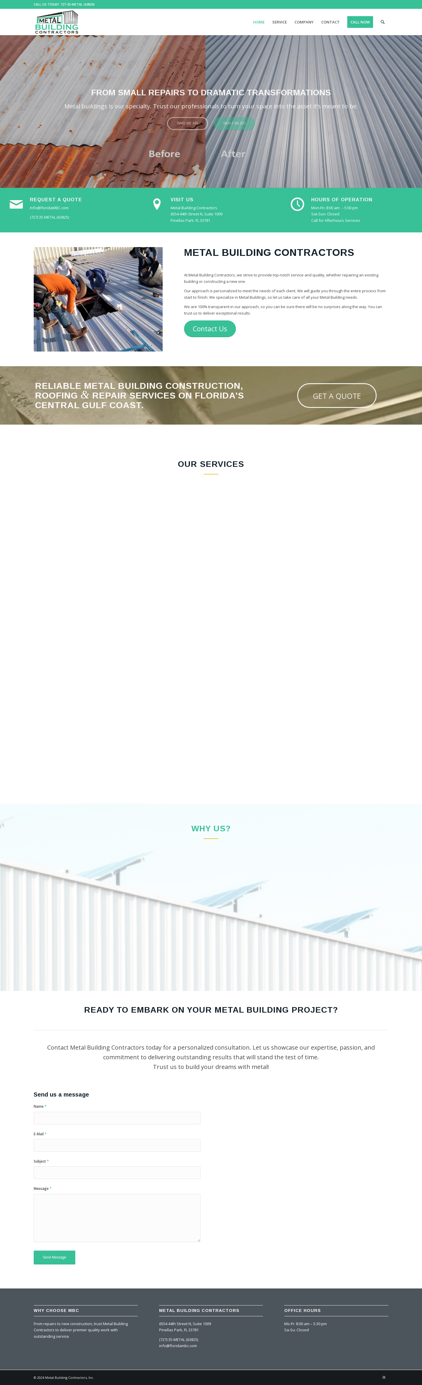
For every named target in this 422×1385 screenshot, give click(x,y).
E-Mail (40, 1133)
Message (43, 1188)
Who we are (187, 121)
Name (40, 1106)
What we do (234, 121)
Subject (41, 1161)
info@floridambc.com (178, 1345)
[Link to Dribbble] (384, 1377)
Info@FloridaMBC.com (49, 207)
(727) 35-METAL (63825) (178, 1339)
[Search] (382, 22)
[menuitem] (258, 22)
